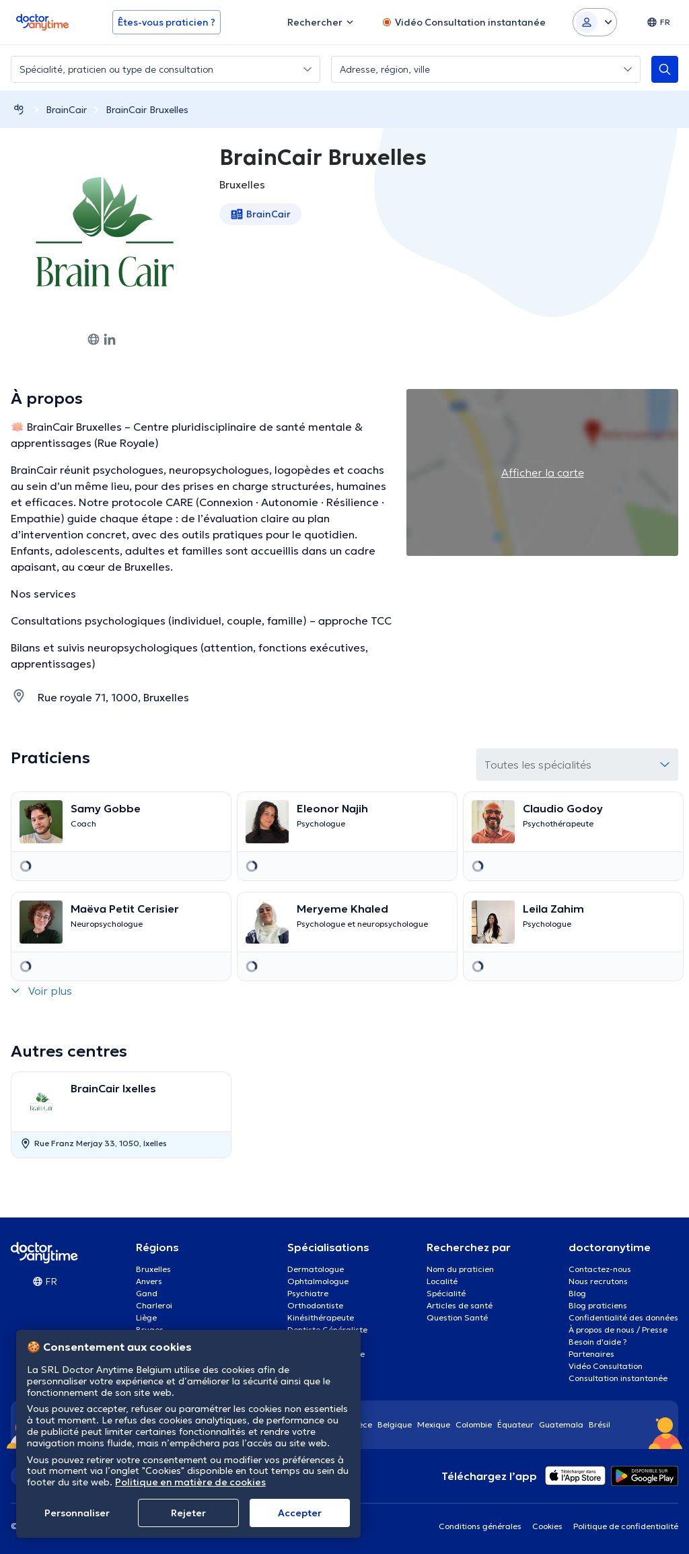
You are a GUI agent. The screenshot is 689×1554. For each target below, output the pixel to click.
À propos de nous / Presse (618, 1330)
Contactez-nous (600, 1269)
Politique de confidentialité (625, 1526)
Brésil (599, 1424)
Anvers (149, 1281)
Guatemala (561, 1424)
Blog (577, 1293)
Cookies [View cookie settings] (547, 1526)
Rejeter (188, 1513)
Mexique (433, 1424)
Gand (146, 1293)
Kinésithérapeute (320, 1317)
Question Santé (457, 1317)
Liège (146, 1317)
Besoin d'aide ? (598, 1342)
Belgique (394, 1424)
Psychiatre (307, 1293)
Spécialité (446, 1293)
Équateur (515, 1424)
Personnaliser (77, 1513)
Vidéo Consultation (606, 1366)
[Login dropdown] (595, 22)
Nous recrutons (598, 1281)
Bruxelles (153, 1269)
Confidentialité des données (623, 1317)
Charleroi (154, 1305)
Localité (442, 1281)
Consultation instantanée (618, 1378)
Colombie (474, 1424)
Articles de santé (460, 1305)
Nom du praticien (460, 1269)
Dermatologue (315, 1269)
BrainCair (66, 110)
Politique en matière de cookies (190, 1482)
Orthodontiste (315, 1305)
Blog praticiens (598, 1305)
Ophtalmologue (318, 1281)
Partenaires (591, 1354)
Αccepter (300, 1513)
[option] (118, 1114)
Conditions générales (480, 1526)
